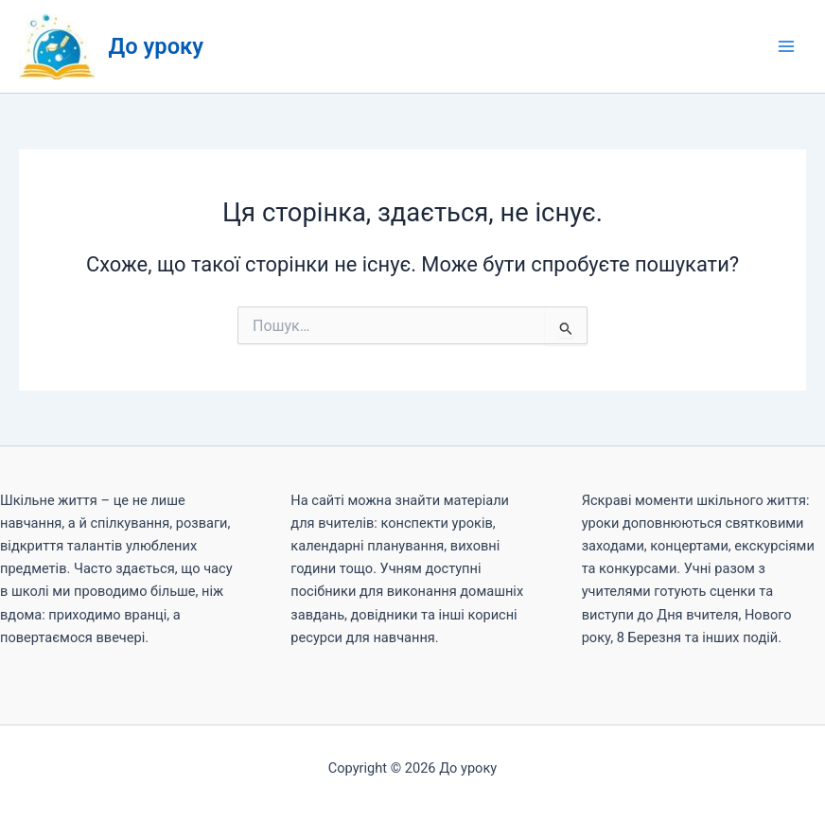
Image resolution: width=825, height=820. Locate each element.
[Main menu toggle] (786, 46)
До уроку (156, 46)
